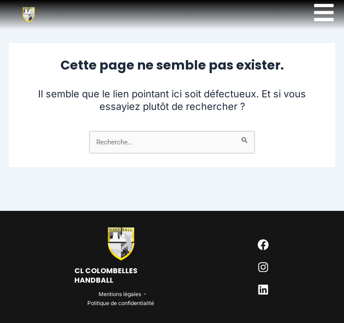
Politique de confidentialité (120, 303)
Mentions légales (120, 294)
